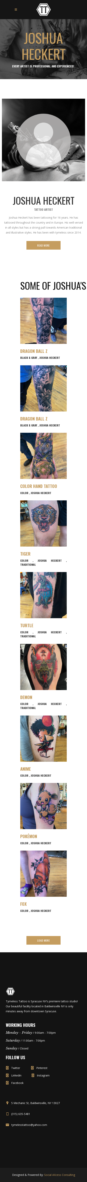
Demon (26, 697)
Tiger (25, 554)
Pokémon (28, 836)
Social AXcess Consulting (59, 1175)
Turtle (26, 625)
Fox (23, 904)
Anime (25, 769)
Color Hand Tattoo (38, 486)
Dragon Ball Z (33, 351)
